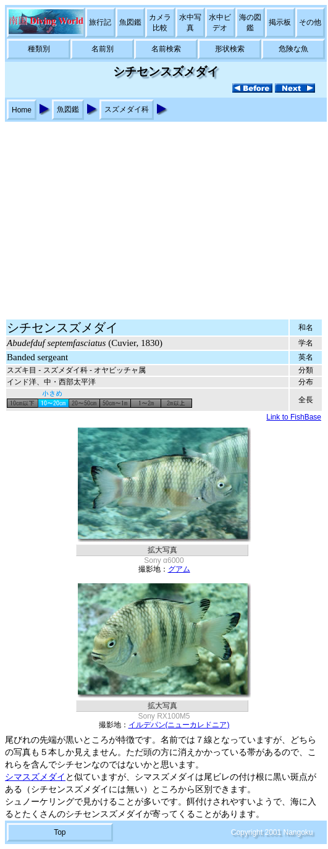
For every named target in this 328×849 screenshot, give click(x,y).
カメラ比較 (160, 22)
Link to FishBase (293, 417)
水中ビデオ (220, 22)
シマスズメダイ (35, 777)
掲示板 (280, 22)
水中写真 (190, 22)
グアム (179, 569)
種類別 (39, 48)
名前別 (102, 48)
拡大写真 (162, 550)
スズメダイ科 (126, 109)
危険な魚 (293, 48)
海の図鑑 (250, 22)
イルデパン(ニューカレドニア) (179, 724)
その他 (310, 22)
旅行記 (100, 22)
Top (59, 832)
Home (22, 110)
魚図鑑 (130, 22)
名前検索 (166, 48)
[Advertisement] (164, 214)
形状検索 (230, 48)
